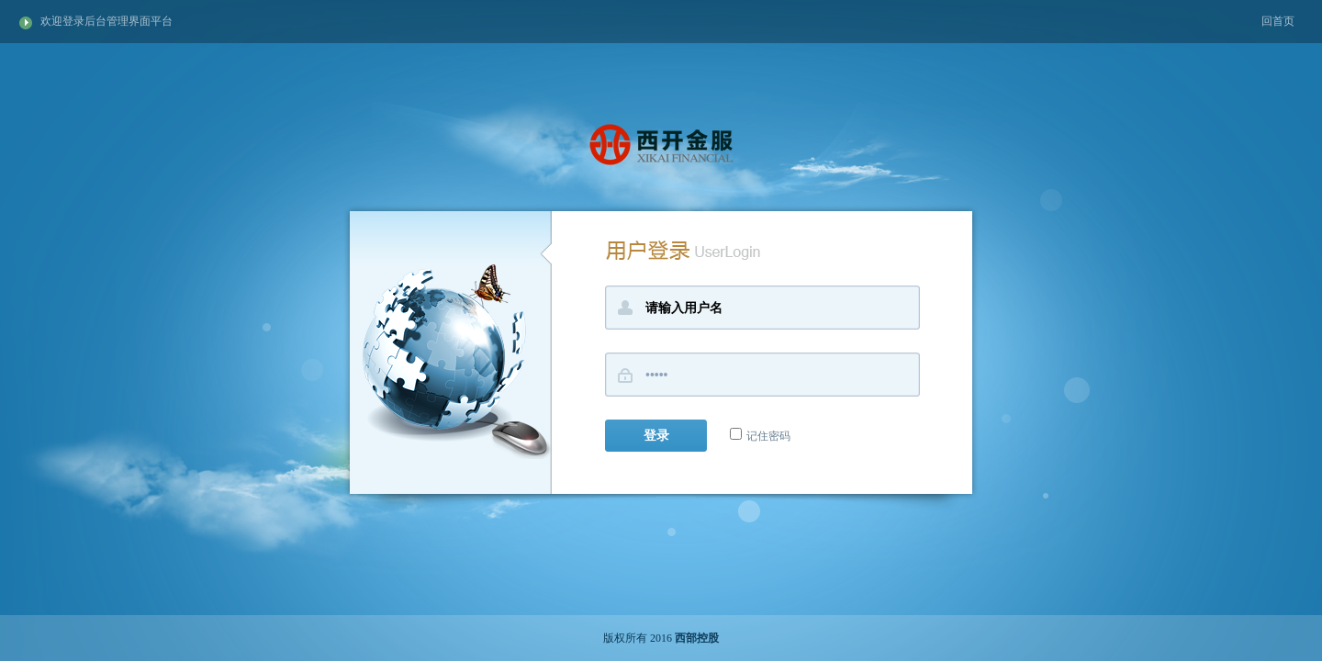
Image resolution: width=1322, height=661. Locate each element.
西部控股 (697, 638)
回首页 (1277, 21)
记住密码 (760, 436)
